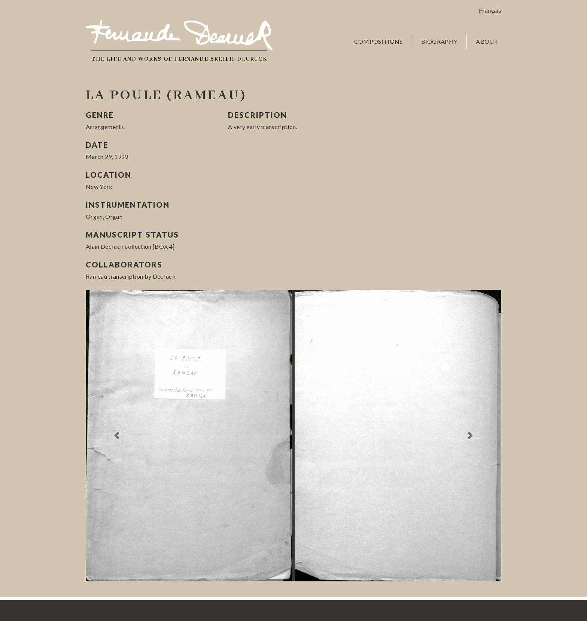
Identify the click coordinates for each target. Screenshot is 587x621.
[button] (117, 435)
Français (490, 10)
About (487, 41)
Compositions (378, 41)
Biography (439, 41)
